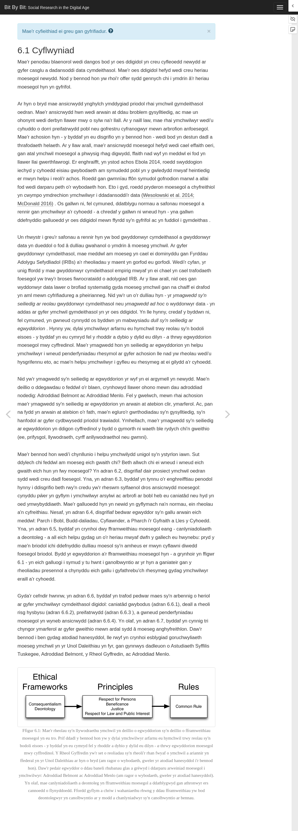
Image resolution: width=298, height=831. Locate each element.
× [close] (209, 31)
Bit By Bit (46, 7)
